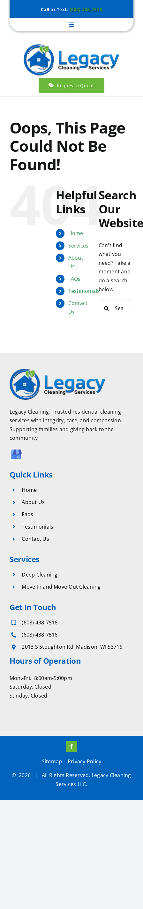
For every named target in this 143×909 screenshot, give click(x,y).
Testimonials (84, 290)
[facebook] (71, 746)
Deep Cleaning (39, 574)
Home (75, 233)
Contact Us (35, 538)
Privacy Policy (84, 761)
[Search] (107, 308)
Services (78, 245)
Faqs (27, 514)
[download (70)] (16, 450)
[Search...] (116, 308)
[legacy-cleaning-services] (71, 44)
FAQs (74, 278)
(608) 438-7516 (86, 9)
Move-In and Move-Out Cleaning (61, 586)
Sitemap (52, 761)
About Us (33, 502)
